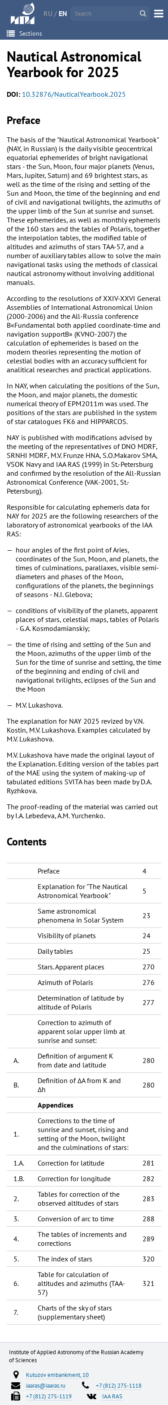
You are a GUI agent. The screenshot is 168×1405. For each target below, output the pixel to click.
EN (63, 13)
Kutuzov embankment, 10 (57, 1375)
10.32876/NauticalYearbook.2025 (74, 94)
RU (47, 13)
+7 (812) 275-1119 (49, 1396)
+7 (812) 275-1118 (119, 1385)
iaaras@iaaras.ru (45, 1385)
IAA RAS (112, 1396)
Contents (27, 842)
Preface (23, 120)
